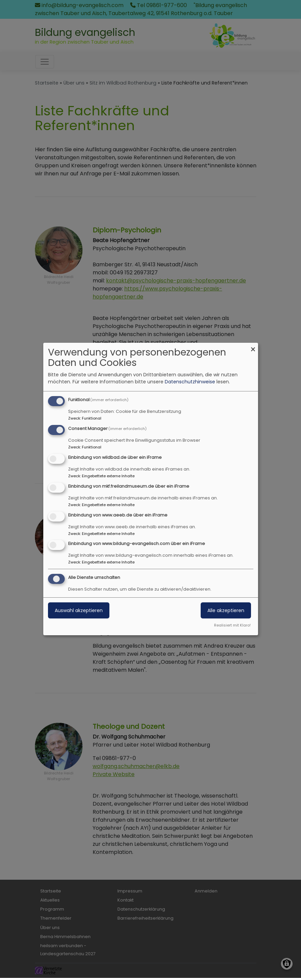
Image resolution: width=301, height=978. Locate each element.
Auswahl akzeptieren (79, 610)
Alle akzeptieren (225, 610)
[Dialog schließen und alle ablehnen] (253, 347)
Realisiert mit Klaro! (232, 625)
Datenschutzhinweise (190, 381)
